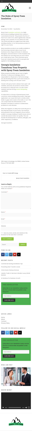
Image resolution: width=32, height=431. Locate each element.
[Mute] (26, 407)
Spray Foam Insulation (22, 178)
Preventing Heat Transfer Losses (10, 267)
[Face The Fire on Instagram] (11, 254)
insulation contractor (14, 32)
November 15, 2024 (6, 29)
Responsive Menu (30, 8)
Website (3, 226)
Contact (3, 321)
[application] (16, 400)
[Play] (3, 407)
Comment (4, 192)
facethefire (17, 29)
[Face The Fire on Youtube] (15, 254)
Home (2, 26)
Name (3, 212)
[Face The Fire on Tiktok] (19, 254)
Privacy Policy (5, 323)
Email (3, 219)
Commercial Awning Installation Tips (12, 264)
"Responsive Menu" (2, 1)
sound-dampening (21, 89)
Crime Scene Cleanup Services (10, 270)
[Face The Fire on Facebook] (3, 254)
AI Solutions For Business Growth (10, 278)
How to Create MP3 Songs (10, 173)
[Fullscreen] (29, 407)
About (3, 319)
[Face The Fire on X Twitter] (7, 254)
